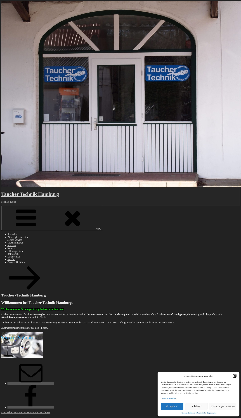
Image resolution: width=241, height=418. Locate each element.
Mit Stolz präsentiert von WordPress (32, 412)
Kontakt (11, 248)
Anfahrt (11, 259)
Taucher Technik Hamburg (30, 194)
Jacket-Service (14, 240)
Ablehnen (196, 406)
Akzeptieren (172, 406)
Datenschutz (201, 413)
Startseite (12, 234)
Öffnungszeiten (15, 251)
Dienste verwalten (169, 398)
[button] (234, 375)
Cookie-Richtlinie (188, 413)
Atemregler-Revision (17, 237)
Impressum (211, 413)
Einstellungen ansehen (223, 406)
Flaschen (11, 245)
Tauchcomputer (15, 242)
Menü (51, 218)
